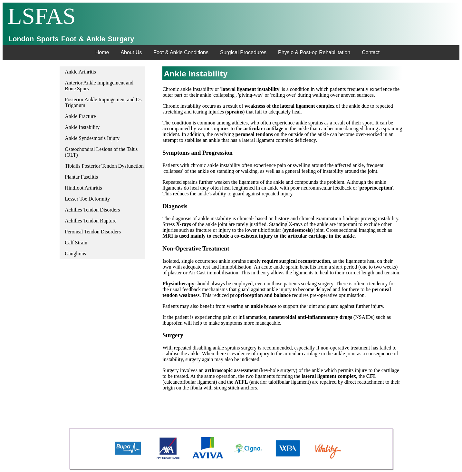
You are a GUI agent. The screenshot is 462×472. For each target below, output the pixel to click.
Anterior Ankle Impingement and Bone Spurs (99, 85)
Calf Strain (76, 242)
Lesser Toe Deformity (87, 199)
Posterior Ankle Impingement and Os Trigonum (103, 102)
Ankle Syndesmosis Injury (92, 138)
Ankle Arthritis (80, 71)
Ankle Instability (82, 127)
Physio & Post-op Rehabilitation (314, 52)
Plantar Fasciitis (81, 177)
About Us (131, 52)
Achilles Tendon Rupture (90, 220)
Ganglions (75, 253)
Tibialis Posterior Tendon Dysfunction (104, 166)
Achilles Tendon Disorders (92, 209)
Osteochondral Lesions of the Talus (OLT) (101, 152)
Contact (371, 52)
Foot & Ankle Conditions (180, 52)
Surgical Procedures (243, 52)
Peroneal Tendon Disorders (93, 231)
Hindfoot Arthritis (83, 188)
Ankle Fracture (80, 116)
